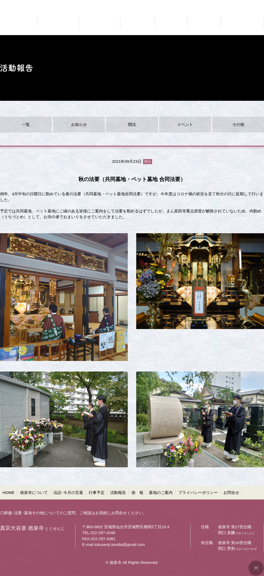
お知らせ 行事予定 (137, 21)
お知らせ (79, 124)
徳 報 (137, 492)
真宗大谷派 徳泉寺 (16, 22)
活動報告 (118, 492)
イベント (185, 124)
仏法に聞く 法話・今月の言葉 (99, 21)
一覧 (26, 124)
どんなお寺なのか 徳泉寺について (58, 21)
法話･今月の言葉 (68, 492)
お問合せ (231, 492)
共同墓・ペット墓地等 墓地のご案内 (241, 21)
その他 (238, 124)
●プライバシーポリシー (220, 4)
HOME (9, 492)
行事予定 (97, 492)
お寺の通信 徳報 (204, 21)
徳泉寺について (34, 492)
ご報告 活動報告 (171, 21)
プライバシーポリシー (198, 492)
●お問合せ (255, 4)
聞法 (132, 124)
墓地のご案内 (161, 492)
